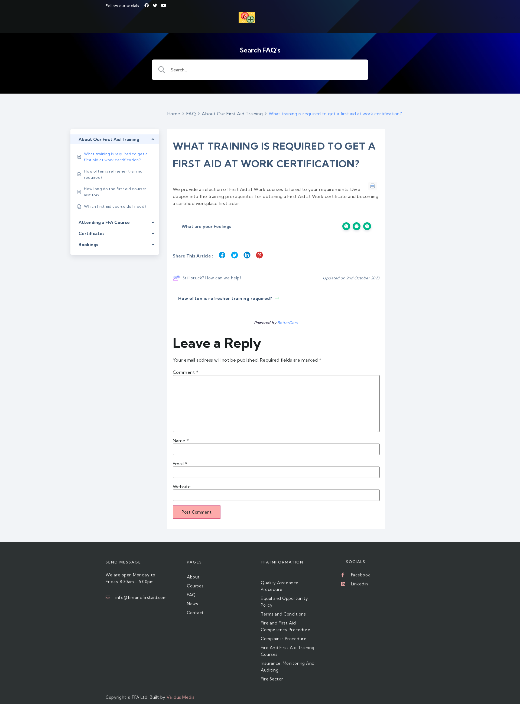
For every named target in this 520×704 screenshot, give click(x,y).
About (279, 18)
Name (181, 433)
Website (182, 479)
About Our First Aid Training (232, 106)
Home (173, 106)
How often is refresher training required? (229, 291)
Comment (186, 365)
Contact (373, 18)
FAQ (340, 18)
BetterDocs (287, 315)
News (355, 18)
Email (180, 456)
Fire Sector (321, 18)
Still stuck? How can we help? (207, 271)
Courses (298, 18)
